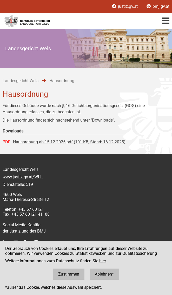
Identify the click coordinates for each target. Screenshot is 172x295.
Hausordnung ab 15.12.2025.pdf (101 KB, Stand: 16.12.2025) (69, 141)
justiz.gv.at (125, 6)
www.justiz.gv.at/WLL (23, 176)
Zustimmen (68, 274)
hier (102, 260)
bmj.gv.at (158, 6)
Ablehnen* (104, 274)
